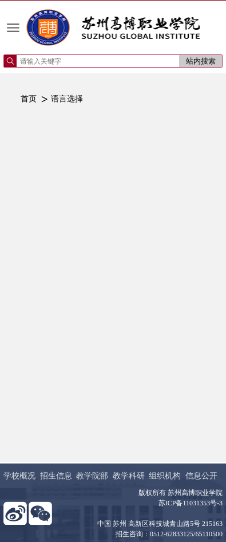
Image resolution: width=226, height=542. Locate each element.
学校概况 (19, 476)
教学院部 (92, 476)
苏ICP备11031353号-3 (190, 503)
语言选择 (67, 99)
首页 (29, 99)
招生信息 (56, 476)
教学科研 (129, 476)
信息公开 (201, 476)
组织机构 (165, 476)
